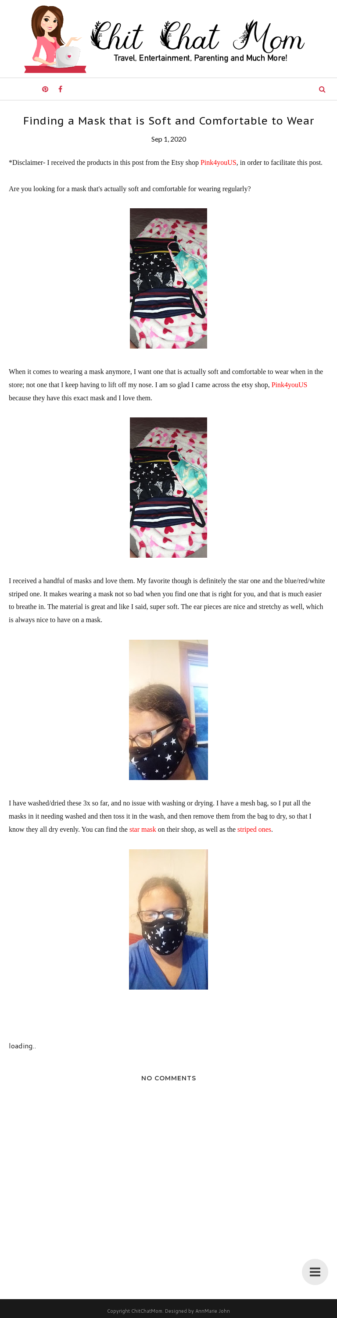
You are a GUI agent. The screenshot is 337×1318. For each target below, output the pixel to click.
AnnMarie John (212, 1310)
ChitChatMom (146, 1310)
